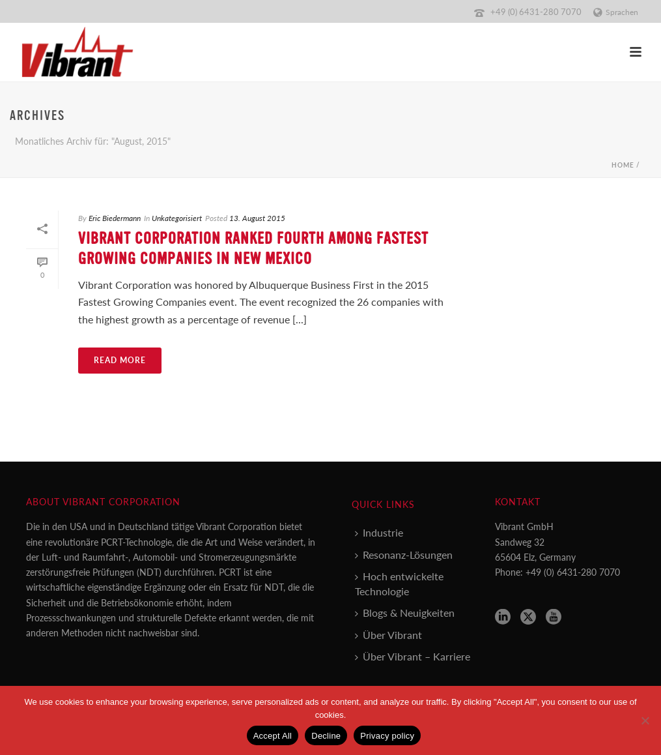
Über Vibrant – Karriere (412, 656)
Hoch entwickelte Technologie (399, 584)
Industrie (379, 532)
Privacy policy (387, 736)
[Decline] (644, 720)
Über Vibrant (388, 634)
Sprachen (615, 12)
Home (623, 165)
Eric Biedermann (115, 218)
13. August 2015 (257, 218)
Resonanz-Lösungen (404, 554)
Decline (326, 736)
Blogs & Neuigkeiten (405, 612)
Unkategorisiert (177, 218)
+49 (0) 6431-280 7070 (536, 11)
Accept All (272, 736)
